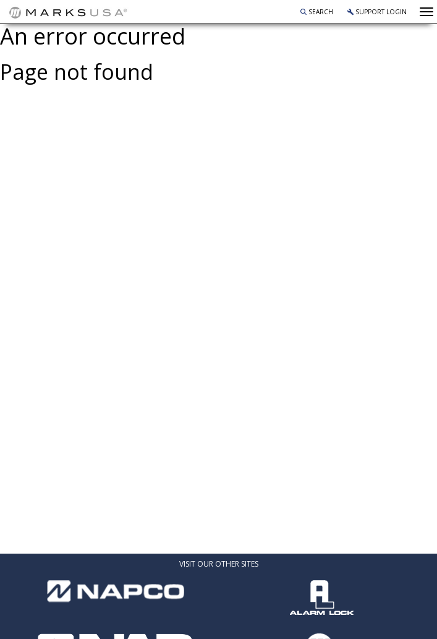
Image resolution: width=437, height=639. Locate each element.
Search (316, 11)
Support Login (377, 11)
